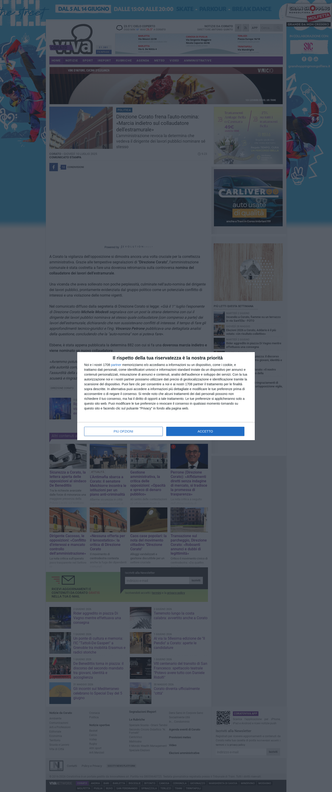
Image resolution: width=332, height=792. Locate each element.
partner (116, 364)
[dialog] (166, 396)
